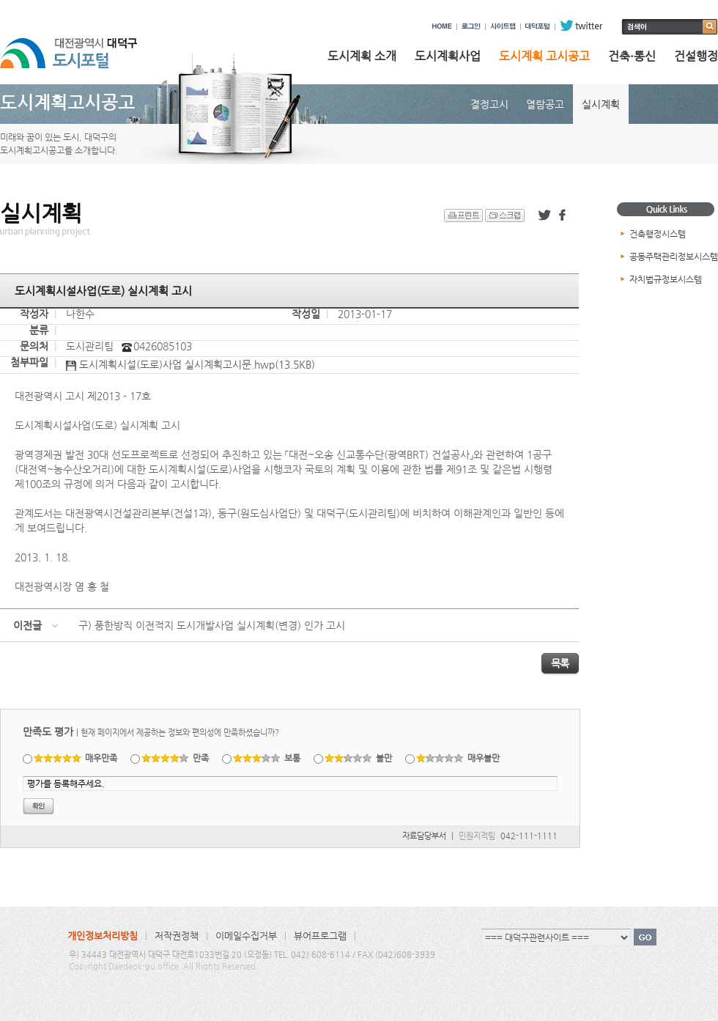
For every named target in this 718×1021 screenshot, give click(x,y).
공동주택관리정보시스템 (673, 256)
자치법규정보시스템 (665, 279)
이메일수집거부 (246, 935)
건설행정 (696, 56)
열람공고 (545, 104)
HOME (442, 26)
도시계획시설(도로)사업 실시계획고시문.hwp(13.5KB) (190, 365)
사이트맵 (503, 26)
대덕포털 (537, 26)
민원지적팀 (477, 836)
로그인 (471, 26)
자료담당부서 (424, 836)
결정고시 (489, 104)
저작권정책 (177, 935)
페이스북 (564, 215)
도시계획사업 (448, 56)
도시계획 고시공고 (544, 56)
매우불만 (458, 758)
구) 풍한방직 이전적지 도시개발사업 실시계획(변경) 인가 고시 (211, 625)
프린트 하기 (463, 215)
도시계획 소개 (361, 56)
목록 (560, 663)
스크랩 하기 (505, 215)
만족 (175, 758)
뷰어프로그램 (320, 935)
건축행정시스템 (657, 234)
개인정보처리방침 (102, 935)
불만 (358, 758)
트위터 (544, 215)
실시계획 (601, 104)
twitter (581, 26)
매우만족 (75, 758)
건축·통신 (632, 56)
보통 (267, 758)
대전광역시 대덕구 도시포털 (80, 46)
